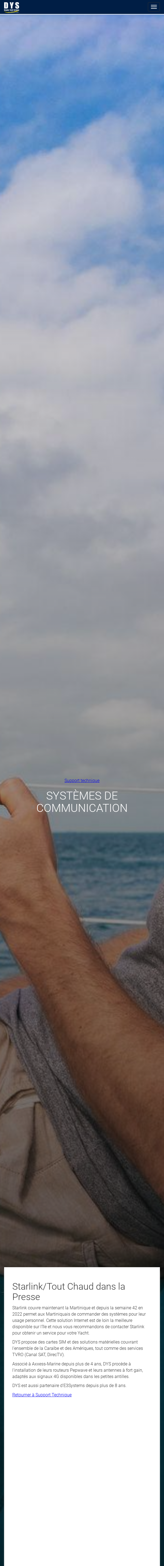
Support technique (82, 780)
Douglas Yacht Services (11, 7)
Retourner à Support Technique (42, 1394)
